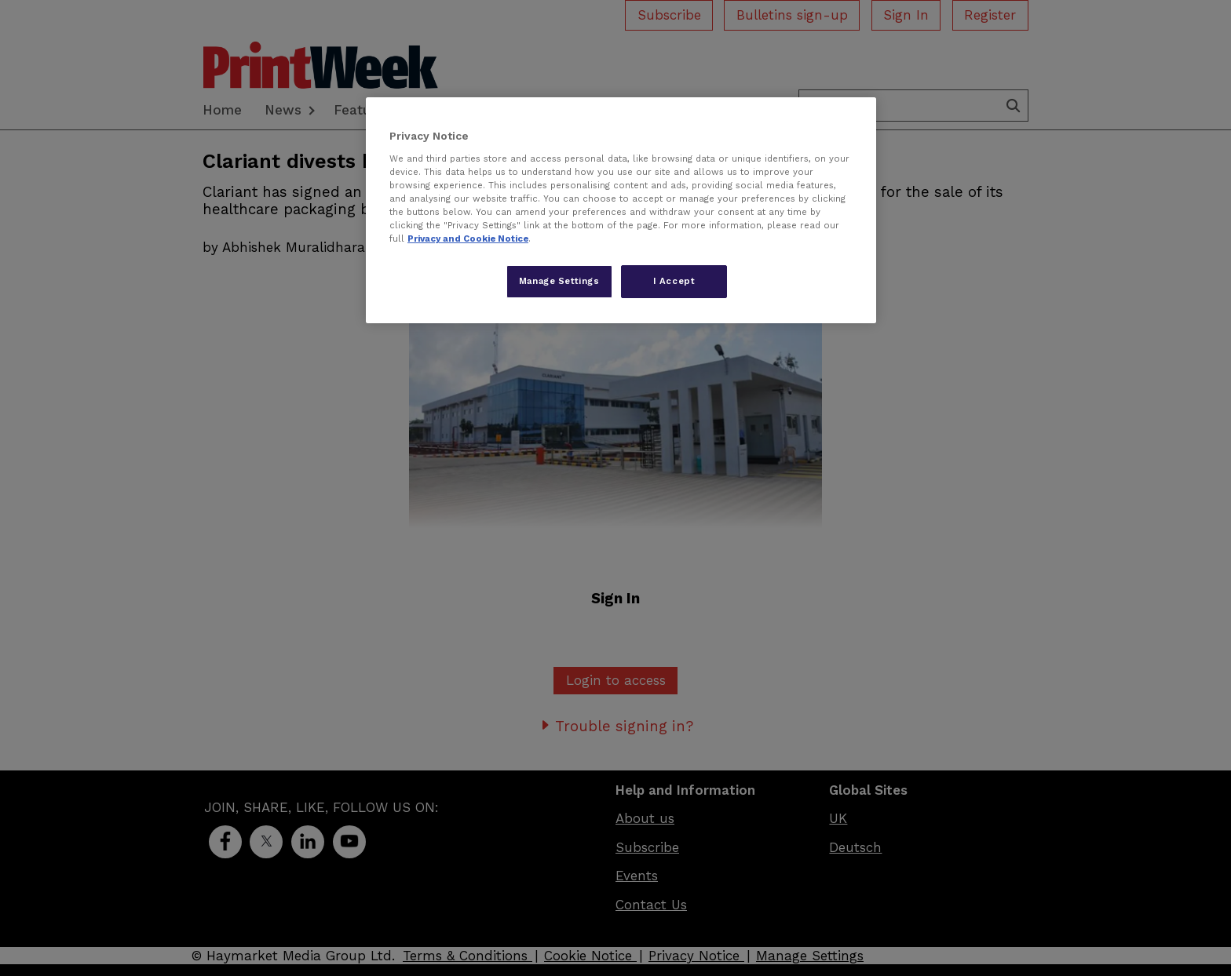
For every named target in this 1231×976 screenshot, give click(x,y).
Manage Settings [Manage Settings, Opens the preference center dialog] (559, 280)
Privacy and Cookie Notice (467, 238)
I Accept (674, 280)
